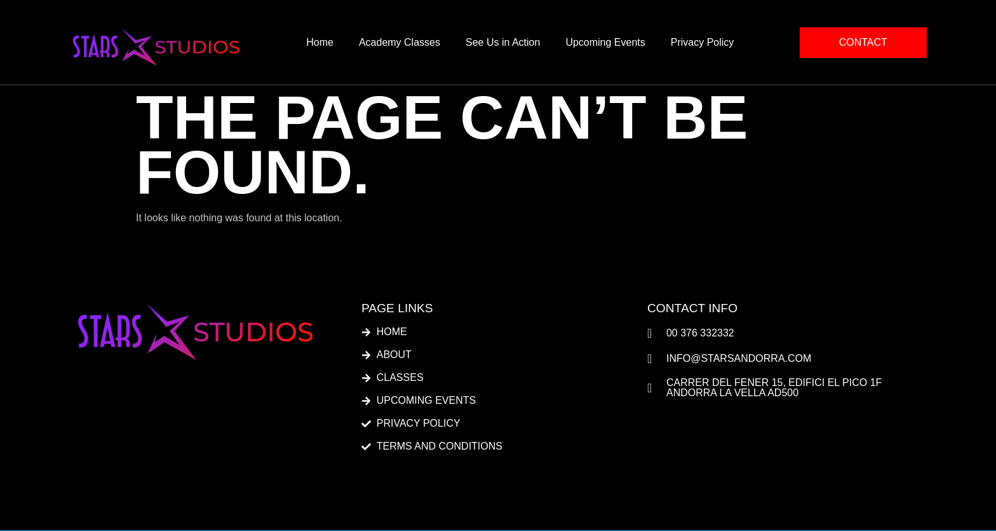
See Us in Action (503, 42)
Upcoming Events (605, 42)
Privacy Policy (702, 42)
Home (319, 42)
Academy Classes (399, 42)
